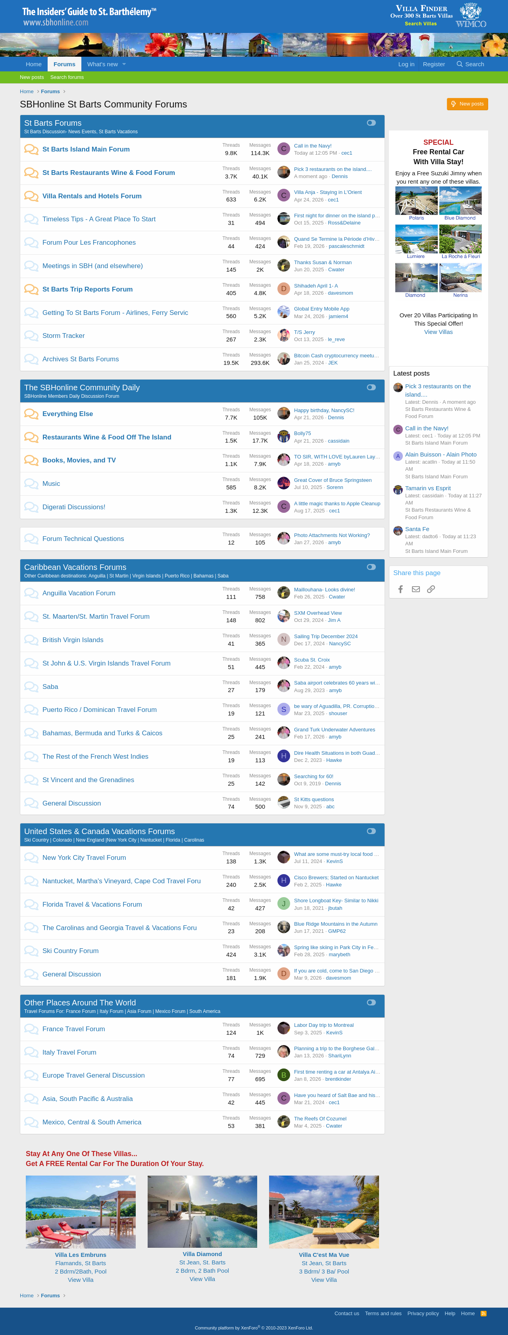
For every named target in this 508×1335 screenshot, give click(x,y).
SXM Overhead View (318, 613)
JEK (333, 363)
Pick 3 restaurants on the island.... (333, 169)
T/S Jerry (304, 332)
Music (51, 483)
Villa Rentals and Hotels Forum (92, 196)
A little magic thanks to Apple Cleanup (337, 503)
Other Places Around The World (80, 1002)
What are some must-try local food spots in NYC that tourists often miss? (377, 854)
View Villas (438, 331)
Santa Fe (417, 529)
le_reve (336, 339)
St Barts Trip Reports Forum (87, 289)
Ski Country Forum (70, 951)
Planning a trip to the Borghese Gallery (338, 1048)
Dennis (340, 176)
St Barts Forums (52, 123)
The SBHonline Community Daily (82, 387)
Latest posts (411, 373)
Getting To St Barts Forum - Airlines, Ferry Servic (115, 312)
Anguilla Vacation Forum (78, 593)
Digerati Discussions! (74, 507)
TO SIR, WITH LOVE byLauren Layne (337, 457)
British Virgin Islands (73, 640)
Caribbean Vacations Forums (75, 567)
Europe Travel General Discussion (93, 1075)
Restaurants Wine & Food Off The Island (106, 437)
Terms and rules (383, 1313)
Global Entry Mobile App (321, 309)
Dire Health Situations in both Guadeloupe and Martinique (360, 753)
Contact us (347, 1313)
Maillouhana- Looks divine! (324, 590)
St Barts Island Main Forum (86, 149)
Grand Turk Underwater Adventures (334, 730)
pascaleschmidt (346, 246)
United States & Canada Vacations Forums (99, 831)
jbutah (335, 908)
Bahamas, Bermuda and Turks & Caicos (102, 733)
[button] (124, 64)
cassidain (338, 441)
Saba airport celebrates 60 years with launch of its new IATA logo (368, 683)
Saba (50, 687)
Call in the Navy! (313, 146)
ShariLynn (339, 1056)
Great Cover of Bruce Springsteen (333, 480)
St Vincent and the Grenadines (88, 780)
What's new (102, 64)
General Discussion (71, 803)
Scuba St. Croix (312, 660)
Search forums (67, 77)
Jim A (334, 620)
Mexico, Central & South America (91, 1122)
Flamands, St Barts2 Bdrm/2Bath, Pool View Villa (81, 1263)
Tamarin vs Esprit (428, 488)
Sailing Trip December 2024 (326, 636)
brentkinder (338, 1079)
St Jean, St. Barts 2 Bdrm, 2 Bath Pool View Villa (203, 1262)
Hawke (334, 760)
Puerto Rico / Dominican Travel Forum (99, 710)
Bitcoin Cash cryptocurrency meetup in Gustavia (349, 356)
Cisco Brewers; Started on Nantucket (336, 877)
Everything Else (67, 414)
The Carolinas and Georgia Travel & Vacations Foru (119, 928)
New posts (32, 77)
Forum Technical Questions (83, 539)
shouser (338, 713)
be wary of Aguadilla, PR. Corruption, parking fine (350, 706)
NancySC (340, 643)
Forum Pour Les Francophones (89, 242)
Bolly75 (302, 433)
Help (450, 1313)
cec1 (346, 153)
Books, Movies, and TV (79, 460)
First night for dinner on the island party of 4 (344, 216)
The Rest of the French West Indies (95, 756)
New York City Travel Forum (84, 857)
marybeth (339, 954)
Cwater (336, 269)
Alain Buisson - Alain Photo (441, 454)
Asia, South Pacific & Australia (87, 1099)
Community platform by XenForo (254, 1327)
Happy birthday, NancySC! (324, 410)
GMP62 (337, 931)
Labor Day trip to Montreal (324, 1025)
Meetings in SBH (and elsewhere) (92, 266)
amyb (334, 464)
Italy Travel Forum (69, 1052)
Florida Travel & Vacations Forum (92, 904)
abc (330, 806)
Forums (64, 64)
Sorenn (335, 487)
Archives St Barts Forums (80, 359)
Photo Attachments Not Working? (332, 535)
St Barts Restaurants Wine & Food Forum (108, 172)
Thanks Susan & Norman (323, 262)
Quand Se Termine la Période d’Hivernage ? (344, 239)
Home (34, 64)
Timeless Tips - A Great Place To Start (99, 219)
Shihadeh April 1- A (316, 286)
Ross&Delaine (344, 223)
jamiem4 (338, 316)
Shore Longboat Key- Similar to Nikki (336, 900)
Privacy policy (423, 1313)
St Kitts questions (314, 799)
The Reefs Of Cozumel (320, 1119)
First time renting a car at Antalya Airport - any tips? (352, 1072)
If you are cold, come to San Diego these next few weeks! (359, 971)
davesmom (340, 293)
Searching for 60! (313, 776)
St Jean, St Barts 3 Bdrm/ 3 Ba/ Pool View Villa (324, 1263)
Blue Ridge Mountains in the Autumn (335, 924)
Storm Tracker (63, 336)
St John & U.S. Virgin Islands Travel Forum (106, 663)
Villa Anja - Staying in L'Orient (328, 192)
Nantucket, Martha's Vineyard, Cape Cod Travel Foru (121, 881)
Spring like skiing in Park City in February (341, 947)
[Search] (470, 64)
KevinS (335, 861)
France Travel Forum (73, 1029)
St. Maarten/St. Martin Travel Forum (96, 616)
